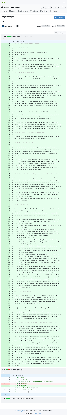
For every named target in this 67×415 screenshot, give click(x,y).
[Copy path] (21, 36)
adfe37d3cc (45, 26)
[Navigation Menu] (64, 2)
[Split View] (60, 32)
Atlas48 (7, 7)
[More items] (64, 11)
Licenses (35, 413)
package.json (16, 370)
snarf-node (15, 7)
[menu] (64, 32)
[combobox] (56, 32)
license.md (17, 36)
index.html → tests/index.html (22, 398)
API (40, 413)
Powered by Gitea (20, 411)
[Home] (3, 2)
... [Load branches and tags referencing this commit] (3, 21)
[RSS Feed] (43, 7)
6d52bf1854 (60, 26)
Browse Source (59, 17)
